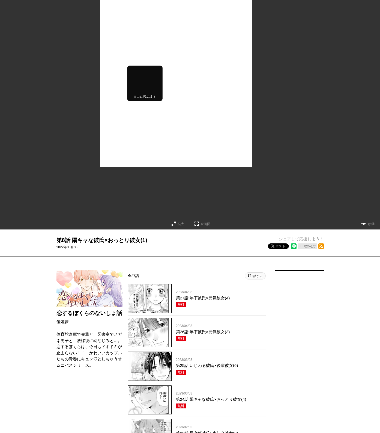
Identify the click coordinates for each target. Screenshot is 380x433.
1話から (257, 276)
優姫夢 (62, 321)
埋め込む (310, 246)
